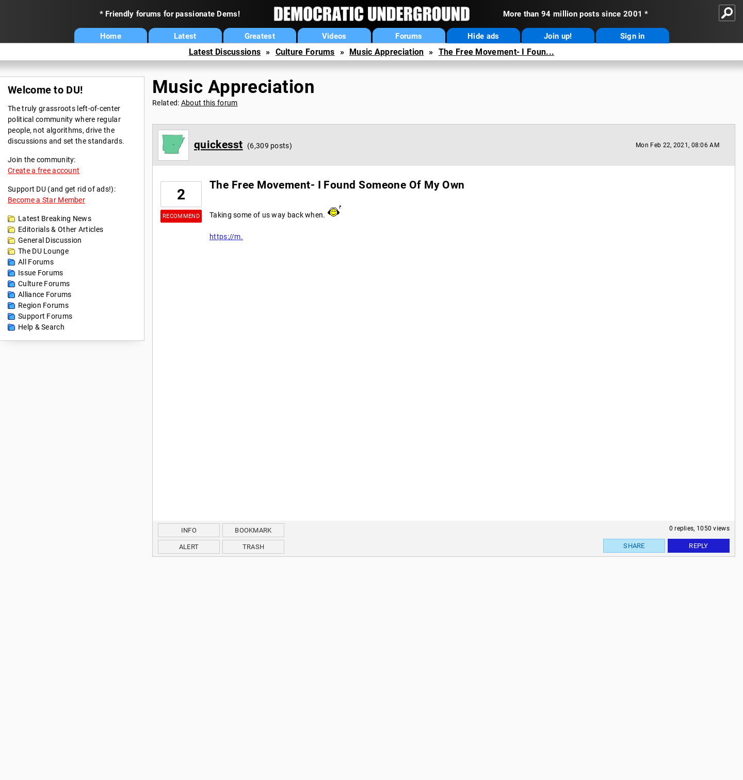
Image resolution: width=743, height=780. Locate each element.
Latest (185, 36)
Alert (189, 547)
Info (189, 530)
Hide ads (483, 36)
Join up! (558, 36)
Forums (408, 36)
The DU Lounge (43, 251)
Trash (254, 547)
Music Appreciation (386, 52)
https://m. (226, 236)
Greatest (260, 36)
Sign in (632, 36)
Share (634, 546)
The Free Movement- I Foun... (496, 52)
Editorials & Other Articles (60, 229)
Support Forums (45, 316)
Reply (698, 546)
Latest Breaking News (54, 218)
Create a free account (43, 170)
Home (110, 36)
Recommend (181, 216)
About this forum (209, 103)
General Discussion (50, 240)
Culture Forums (305, 52)
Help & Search (41, 327)
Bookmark (253, 530)
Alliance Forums (45, 294)
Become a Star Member (46, 200)
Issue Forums (40, 273)
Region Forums (43, 305)
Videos (334, 36)
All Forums (36, 262)
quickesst (218, 144)
